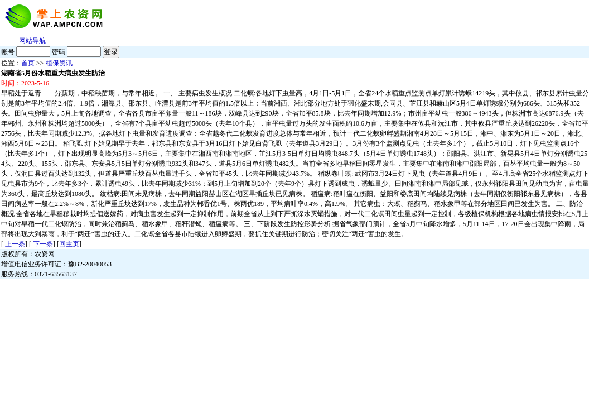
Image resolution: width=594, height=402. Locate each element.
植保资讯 (59, 63)
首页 (28, 63)
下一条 (43, 244)
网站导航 (32, 41)
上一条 (15, 244)
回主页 (69, 244)
